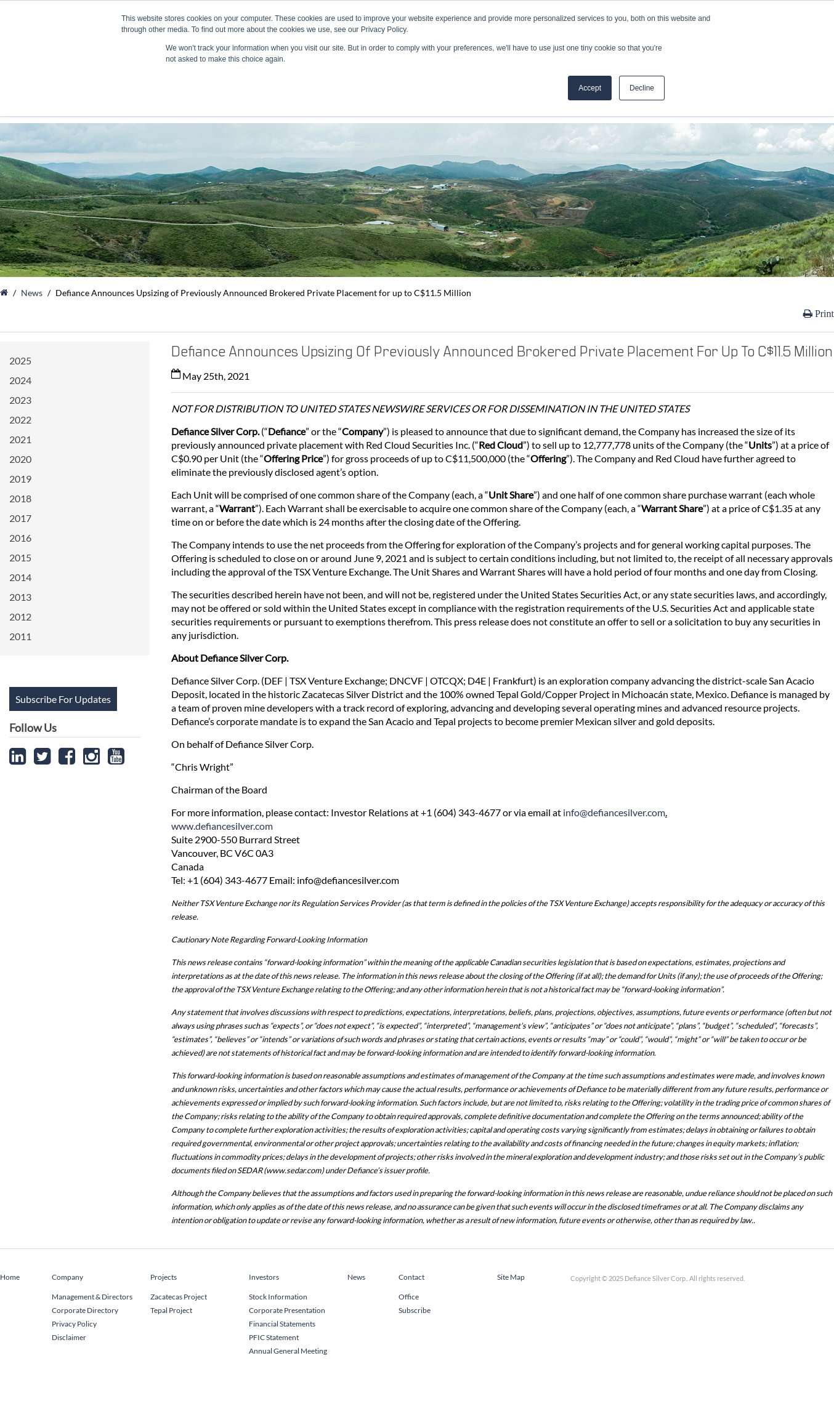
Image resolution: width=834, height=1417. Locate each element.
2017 (20, 518)
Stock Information (278, 1296)
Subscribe (415, 1310)
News (32, 292)
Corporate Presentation (287, 1310)
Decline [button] (642, 88)
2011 (20, 636)
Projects (163, 1277)
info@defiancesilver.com (614, 812)
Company (67, 1277)
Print (823, 314)
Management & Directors (92, 1296)
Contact (411, 1277)
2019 (20, 478)
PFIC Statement (274, 1337)
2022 (20, 419)
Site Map (511, 1277)
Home (10, 1277)
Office (409, 1296)
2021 (20, 439)
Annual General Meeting (288, 1350)
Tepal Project (171, 1310)
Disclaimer (69, 1337)
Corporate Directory (85, 1310)
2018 (20, 498)
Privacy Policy (74, 1323)
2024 (20, 380)
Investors (264, 1277)
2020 (20, 459)
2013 (20, 597)
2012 (20, 616)
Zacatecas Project (178, 1296)
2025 (20, 360)
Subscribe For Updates (63, 699)
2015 (20, 557)
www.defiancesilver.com (222, 826)
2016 (20, 538)
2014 (20, 577)
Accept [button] (589, 88)
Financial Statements (282, 1323)
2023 (20, 400)
